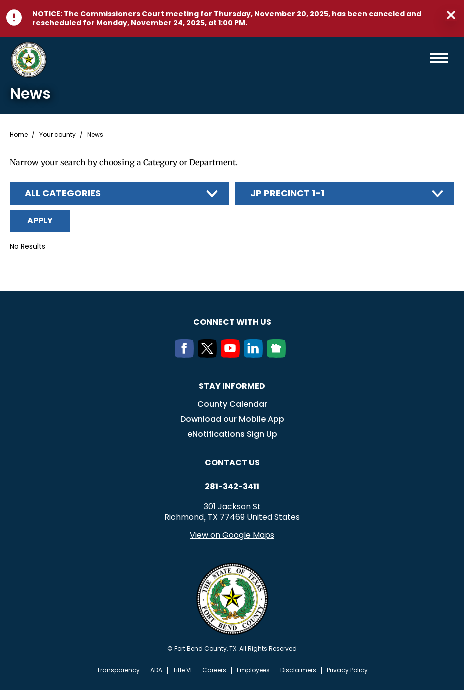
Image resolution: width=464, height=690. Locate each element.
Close (451, 15)
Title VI (182, 670)
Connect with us (232, 322)
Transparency (118, 670)
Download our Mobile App (232, 419)
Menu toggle (439, 58)
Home (19, 134)
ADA (156, 670)
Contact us (232, 462)
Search (422, 58)
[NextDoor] (278, 355)
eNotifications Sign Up (232, 434)
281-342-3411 (232, 487)
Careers (214, 670)
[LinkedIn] (255, 355)
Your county (57, 134)
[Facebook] (186, 355)
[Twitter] (209, 355)
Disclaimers (298, 670)
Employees (253, 670)
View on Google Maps (232, 535)
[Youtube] (232, 355)
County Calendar (232, 404)
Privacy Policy (347, 670)
